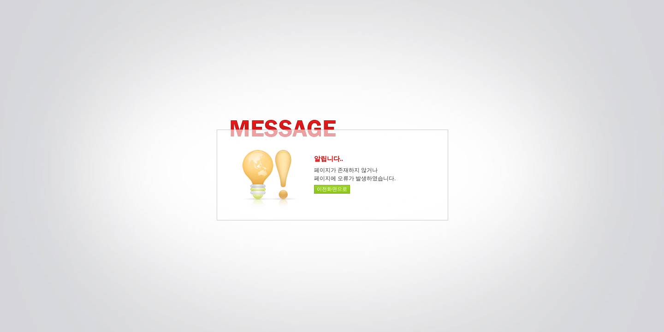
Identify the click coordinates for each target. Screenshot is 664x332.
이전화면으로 (332, 189)
